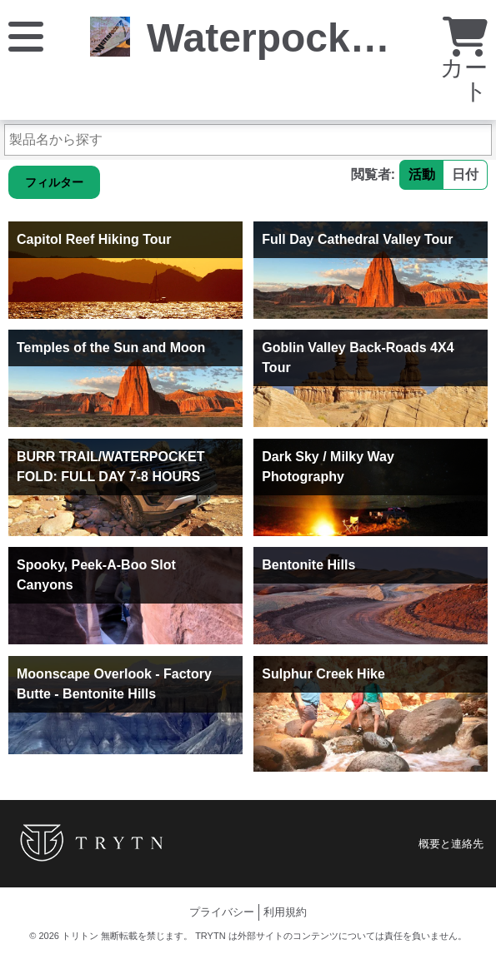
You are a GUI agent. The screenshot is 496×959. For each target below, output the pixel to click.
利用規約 (285, 912)
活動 (421, 174)
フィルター (54, 182)
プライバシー (221, 912)
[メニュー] (25, 35)
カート (464, 63)
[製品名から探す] (248, 140)
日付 (465, 174)
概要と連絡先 (450, 843)
